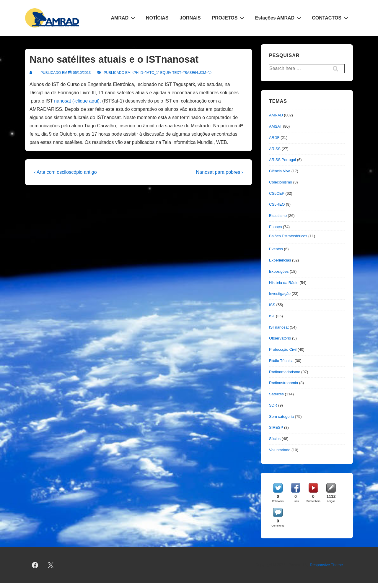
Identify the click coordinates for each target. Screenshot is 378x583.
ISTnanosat (279, 327)
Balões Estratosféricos (288, 236)
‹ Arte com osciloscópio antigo (65, 172)
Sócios (275, 438)
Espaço (275, 227)
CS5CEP (276, 193)
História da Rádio (284, 282)
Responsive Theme (326, 565)
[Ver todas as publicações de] (32, 73)
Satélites (276, 394)
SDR (273, 405)
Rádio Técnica (281, 360)
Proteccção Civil (282, 349)
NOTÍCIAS (157, 17)
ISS (272, 305)
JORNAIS (190, 17)
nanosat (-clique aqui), (77, 100)
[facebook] (35, 565)
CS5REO (277, 204)
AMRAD (124, 18)
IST (272, 316)
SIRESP (276, 427)
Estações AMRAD (279, 18)
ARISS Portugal (282, 159)
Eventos (276, 249)
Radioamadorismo (284, 372)
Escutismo (278, 215)
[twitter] (50, 565)
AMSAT (275, 126)
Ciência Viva (279, 171)
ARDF (274, 137)
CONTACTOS (331, 18)
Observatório (280, 338)
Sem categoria (281, 416)
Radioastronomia (283, 383)
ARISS (275, 149)
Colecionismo (280, 182)
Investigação (280, 293)
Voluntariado (279, 450)
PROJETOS (229, 18)
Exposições (279, 271)
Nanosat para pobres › (219, 172)
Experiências (280, 260)
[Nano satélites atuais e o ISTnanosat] (82, 73)
